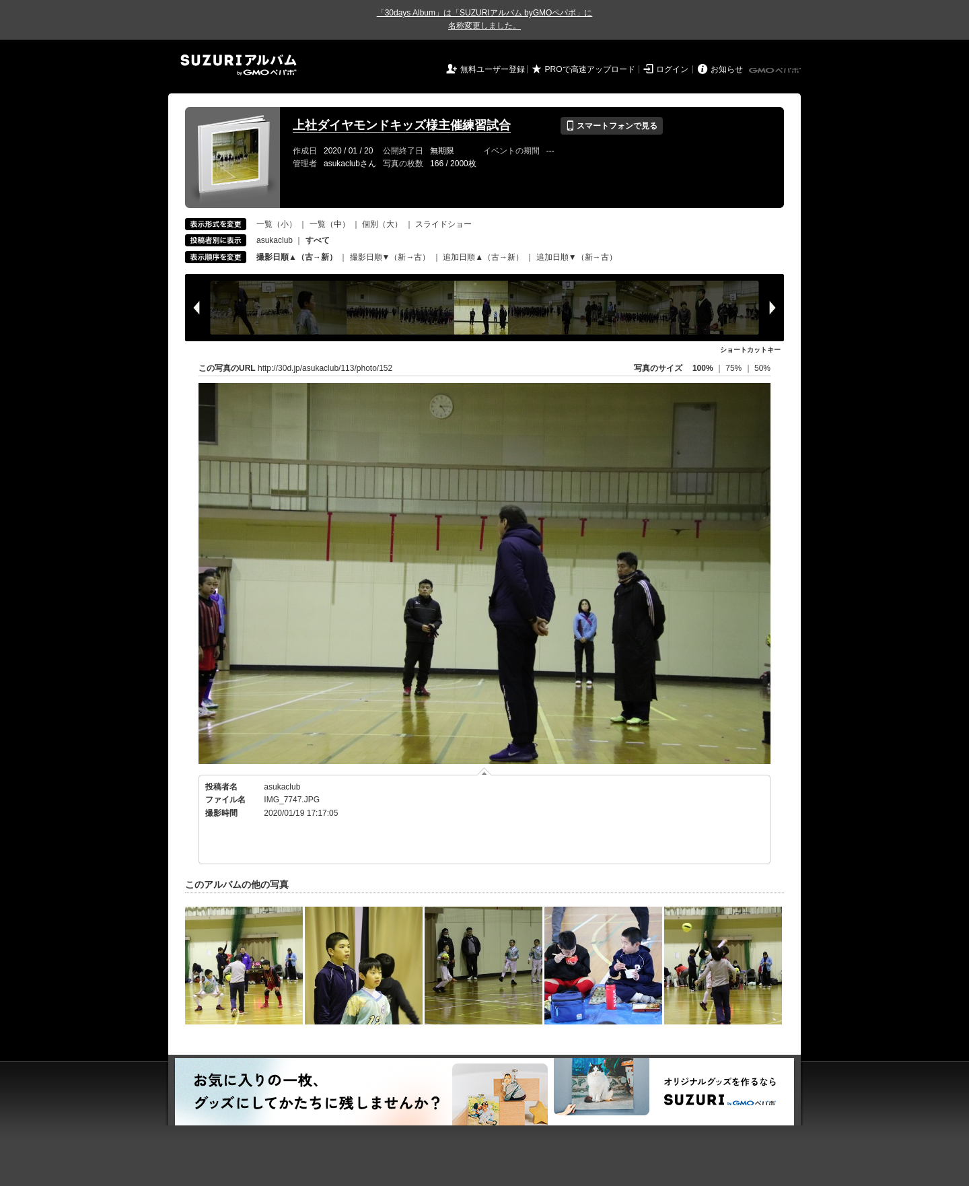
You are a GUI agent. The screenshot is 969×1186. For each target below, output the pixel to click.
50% (762, 368)
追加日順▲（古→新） (483, 257)
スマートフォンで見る (611, 126)
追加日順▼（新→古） (576, 257)
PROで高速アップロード (590, 69)
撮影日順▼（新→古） (390, 257)
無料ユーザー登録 (492, 69)
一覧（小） (276, 224)
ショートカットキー (750, 349)
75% (734, 368)
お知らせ (727, 69)
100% (702, 368)
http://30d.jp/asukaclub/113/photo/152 (325, 368)
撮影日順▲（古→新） (296, 257)
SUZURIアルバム (238, 64)
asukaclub (274, 240)
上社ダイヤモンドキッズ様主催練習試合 (402, 125)
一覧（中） (330, 224)
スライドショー (443, 224)
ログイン (672, 69)
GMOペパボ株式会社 (776, 70)
